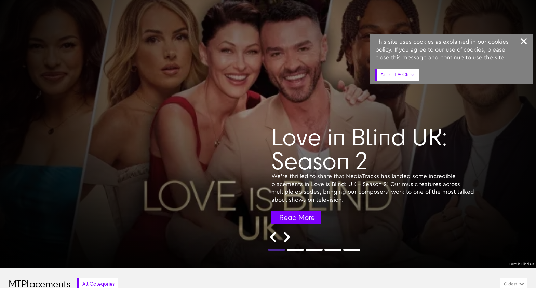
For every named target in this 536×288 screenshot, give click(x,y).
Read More (297, 217)
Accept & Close (397, 74)
